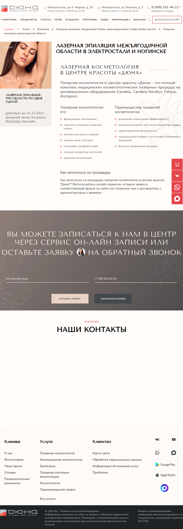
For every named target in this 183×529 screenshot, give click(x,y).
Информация (120, 19)
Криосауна (47, 466)
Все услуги (48, 499)
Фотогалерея (13, 460)
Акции (104, 19)
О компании (8, 19)
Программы (90, 19)
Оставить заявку (70, 299)
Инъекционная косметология (61, 460)
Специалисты (28, 19)
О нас (8, 453)
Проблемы (100, 472)
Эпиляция (43, 29)
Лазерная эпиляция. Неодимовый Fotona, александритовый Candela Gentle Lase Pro (106, 29)
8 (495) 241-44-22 (165, 7)
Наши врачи (13, 466)
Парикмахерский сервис (57, 490)
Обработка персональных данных (117, 460)
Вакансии (140, 19)
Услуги (45, 19)
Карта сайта (101, 453)
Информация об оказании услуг (116, 466)
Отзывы (10, 472)
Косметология (50, 483)
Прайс (58, 19)
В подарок (72, 19)
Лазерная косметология (57, 453)
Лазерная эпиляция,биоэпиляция (54, 474)
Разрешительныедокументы (17, 481)
